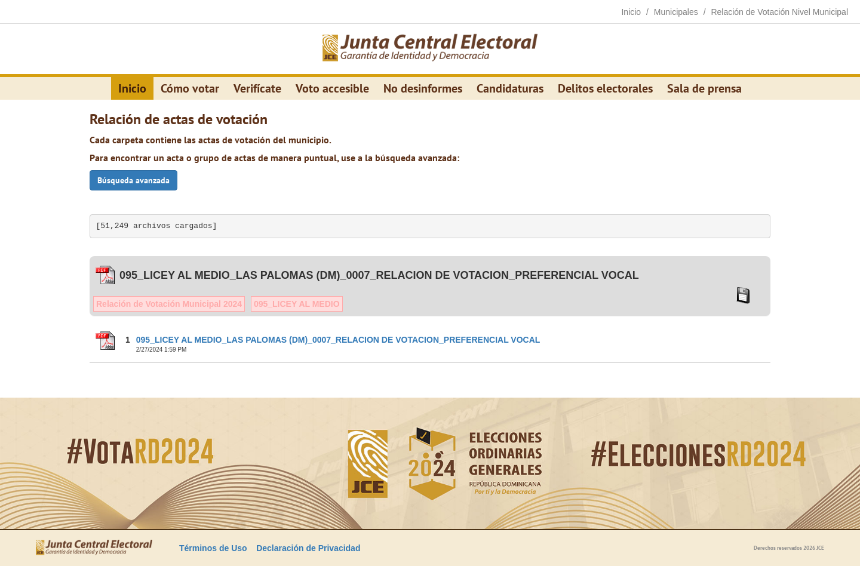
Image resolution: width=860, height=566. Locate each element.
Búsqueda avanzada (133, 180)
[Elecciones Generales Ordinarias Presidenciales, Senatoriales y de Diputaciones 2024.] (430, 49)
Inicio (132, 88)
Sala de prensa (704, 88)
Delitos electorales (605, 88)
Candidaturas (510, 88)
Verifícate (257, 88)
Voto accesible (332, 88)
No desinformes (422, 88)
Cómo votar (190, 88)
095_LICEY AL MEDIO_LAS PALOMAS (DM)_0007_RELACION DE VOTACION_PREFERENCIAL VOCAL (338, 339)
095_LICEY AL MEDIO (297, 304)
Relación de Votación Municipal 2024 (169, 304)
